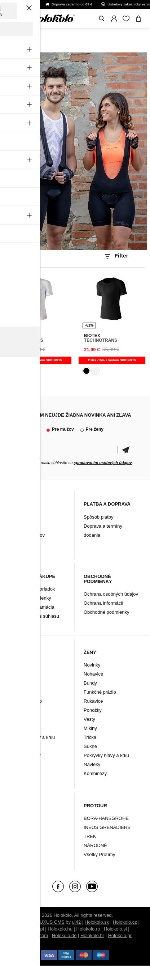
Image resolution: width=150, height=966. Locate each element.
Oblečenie (20, 818)
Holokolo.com (33, 935)
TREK (90, 836)
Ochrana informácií (103, 603)
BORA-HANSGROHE (106, 818)
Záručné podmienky (30, 598)
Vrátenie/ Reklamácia (32, 607)
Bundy (16, 692)
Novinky (17, 665)
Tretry (16, 836)
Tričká (90, 737)
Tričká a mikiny (24, 755)
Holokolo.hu (60, 929)
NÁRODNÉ (95, 845)
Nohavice (19, 683)
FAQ (14, 544)
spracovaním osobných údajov (103, 462)
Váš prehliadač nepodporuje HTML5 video (75, 151)
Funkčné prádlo (25, 701)
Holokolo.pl (32, 929)
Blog (14, 517)
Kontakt (17, 526)
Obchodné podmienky (106, 612)
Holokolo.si (115, 929)
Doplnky (18, 827)
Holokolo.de (64, 935)
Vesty (15, 746)
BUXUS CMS (50, 922)
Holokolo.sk (97, 922)
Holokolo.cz (125, 922)
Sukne (90, 746)
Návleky (17, 728)
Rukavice (18, 710)
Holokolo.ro (88, 929)
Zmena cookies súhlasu (34, 616)
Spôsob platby (98, 517)
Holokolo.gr (120, 935)
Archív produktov (27, 535)
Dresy (15, 674)
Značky (17, 845)
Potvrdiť (126, 450)
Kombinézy (20, 764)
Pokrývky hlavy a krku (32, 737)
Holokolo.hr (92, 935)
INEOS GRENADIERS (107, 827)
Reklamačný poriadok (32, 589)
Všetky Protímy (99, 854)
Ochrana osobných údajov (111, 594)
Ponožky (18, 719)
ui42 (76, 922)
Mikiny (90, 728)
